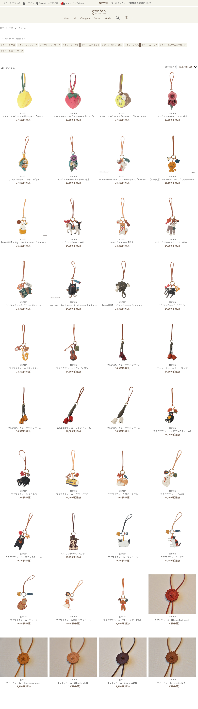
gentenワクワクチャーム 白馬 (73, 240)
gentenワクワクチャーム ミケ (172, 555)
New (66, 18)
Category (85, 18)
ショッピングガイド (47, 3)
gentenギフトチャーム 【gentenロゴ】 (122, 681)
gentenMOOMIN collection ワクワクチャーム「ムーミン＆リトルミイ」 (130, 177)
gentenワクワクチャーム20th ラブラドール (73, 618)
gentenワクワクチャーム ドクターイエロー (73, 492)
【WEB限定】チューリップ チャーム (122, 364)
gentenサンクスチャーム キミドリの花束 (73, 177)
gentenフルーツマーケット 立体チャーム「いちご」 (73, 114)
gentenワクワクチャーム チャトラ (24, 618)
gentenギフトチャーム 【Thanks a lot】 (73, 681)
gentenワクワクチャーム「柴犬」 (122, 240)
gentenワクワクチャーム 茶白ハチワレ (123, 492)
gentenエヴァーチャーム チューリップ (172, 366)
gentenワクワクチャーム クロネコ (24, 492)
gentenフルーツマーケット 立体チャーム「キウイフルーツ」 (125, 114)
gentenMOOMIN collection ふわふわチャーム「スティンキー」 (76, 303)
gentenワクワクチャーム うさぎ (172, 492)
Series (97, 18)
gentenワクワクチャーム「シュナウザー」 (172, 240)
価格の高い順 (185, 67)
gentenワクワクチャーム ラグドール (123, 555)
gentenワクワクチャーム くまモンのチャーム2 (172, 429)
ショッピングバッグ (72, 3)
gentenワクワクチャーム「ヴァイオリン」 (73, 366)
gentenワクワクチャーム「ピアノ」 (172, 303)
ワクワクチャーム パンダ (73, 553)
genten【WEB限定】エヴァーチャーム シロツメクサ (123, 303)
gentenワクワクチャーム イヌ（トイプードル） (122, 618)
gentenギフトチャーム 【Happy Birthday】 (172, 618)
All (74, 18)
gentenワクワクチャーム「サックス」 (24, 366)
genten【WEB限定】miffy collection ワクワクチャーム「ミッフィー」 (30, 240)
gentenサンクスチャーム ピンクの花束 (172, 114)
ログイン (28, 3)
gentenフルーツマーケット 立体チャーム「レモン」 (23, 114)
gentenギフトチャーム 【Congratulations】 (24, 681)
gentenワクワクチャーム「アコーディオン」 (24, 303)
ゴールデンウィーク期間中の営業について (131, 3)
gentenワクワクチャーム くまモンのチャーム (23, 555)
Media (108, 18)
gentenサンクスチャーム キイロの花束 (24, 177)
